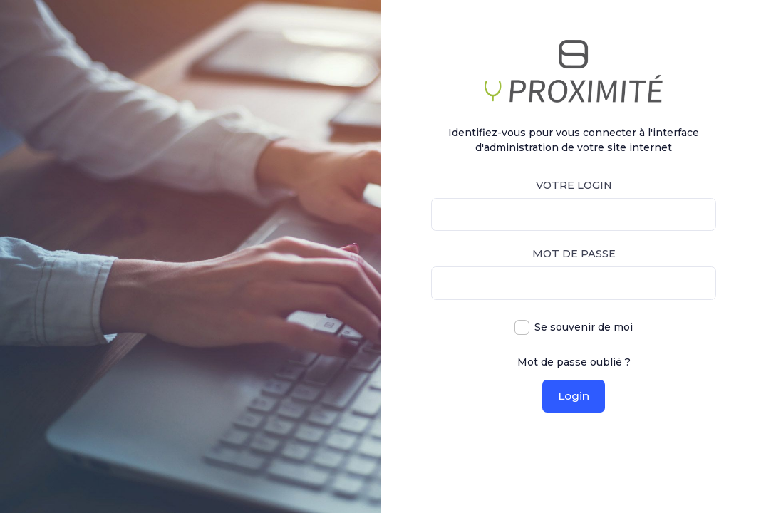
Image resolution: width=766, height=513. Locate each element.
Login (573, 396)
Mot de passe (574, 253)
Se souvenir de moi (583, 327)
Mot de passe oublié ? (574, 362)
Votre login (574, 185)
